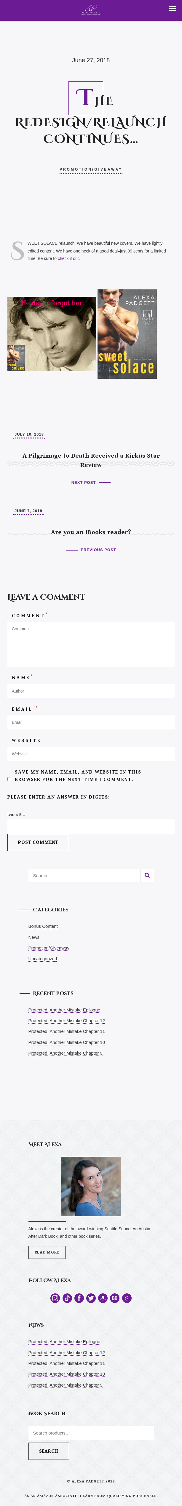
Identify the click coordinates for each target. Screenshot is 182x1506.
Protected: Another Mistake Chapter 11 (66, 1031)
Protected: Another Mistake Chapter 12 (66, 1020)
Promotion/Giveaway (91, 169)
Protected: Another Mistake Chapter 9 (65, 1053)
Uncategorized (42, 958)
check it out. (69, 258)
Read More (47, 1252)
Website (26, 740)
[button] (172, 8)
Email (25, 709)
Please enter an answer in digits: (58, 797)
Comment (30, 615)
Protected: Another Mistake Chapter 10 (66, 1042)
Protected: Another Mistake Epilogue (64, 1009)
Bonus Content (43, 926)
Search (48, 1451)
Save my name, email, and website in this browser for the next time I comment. (78, 775)
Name (23, 677)
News (34, 937)
